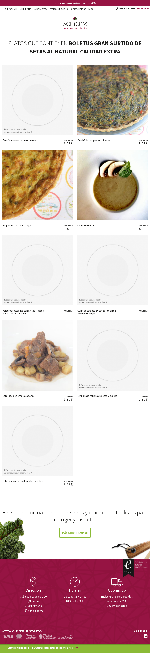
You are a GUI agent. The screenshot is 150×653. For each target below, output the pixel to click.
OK (76, 648)
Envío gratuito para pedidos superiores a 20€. (75, 3)
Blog (90, 9)
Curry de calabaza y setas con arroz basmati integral (96, 312)
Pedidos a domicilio (59, 9)
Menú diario (25, 9)
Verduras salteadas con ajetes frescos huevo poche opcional (23, 312)
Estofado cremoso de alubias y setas (22, 481)
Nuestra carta (40, 9)
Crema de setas (85, 225)
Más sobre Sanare (75, 533)
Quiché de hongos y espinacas (93, 140)
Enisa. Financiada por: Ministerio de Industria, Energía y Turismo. (135, 568)
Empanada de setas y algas (17, 225)
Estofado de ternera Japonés (18, 395)
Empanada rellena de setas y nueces (97, 395)
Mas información (116, 606)
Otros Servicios (78, 9)
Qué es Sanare (11, 9)
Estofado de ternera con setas (19, 140)
